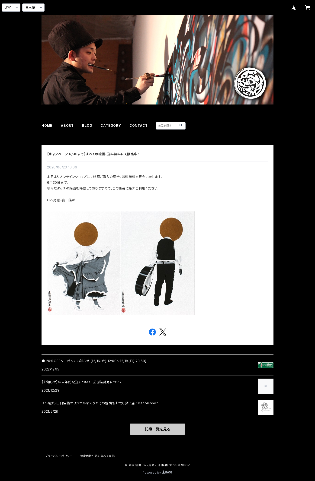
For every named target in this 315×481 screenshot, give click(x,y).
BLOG (87, 125)
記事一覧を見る (157, 429)
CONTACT (138, 125)
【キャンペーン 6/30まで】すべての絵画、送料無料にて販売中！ (93, 154)
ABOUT (67, 125)
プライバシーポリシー (59, 456)
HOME (47, 125)
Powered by (157, 472)
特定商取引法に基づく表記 (97, 456)
